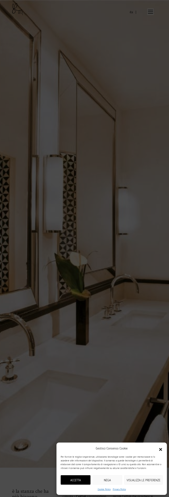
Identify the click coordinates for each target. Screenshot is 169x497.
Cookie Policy (104, 489)
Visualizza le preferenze (143, 480)
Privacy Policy (119, 489)
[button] (161, 448)
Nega (107, 480)
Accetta (75, 480)
